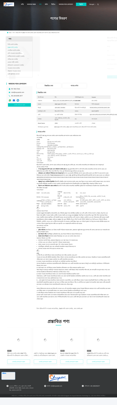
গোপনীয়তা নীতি (22, 395)
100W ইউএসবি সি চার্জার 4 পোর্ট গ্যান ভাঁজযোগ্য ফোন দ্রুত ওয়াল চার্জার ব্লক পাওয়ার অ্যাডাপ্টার (98, 355)
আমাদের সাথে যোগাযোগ (66, 4)
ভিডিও (53, 4)
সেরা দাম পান (83, 77)
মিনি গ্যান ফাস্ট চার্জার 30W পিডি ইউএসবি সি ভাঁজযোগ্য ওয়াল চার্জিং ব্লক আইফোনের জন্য (18, 355)
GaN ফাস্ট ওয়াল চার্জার (66, 308)
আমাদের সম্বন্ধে (31, 4)
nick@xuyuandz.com (17, 92)
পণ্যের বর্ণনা (74, 86)
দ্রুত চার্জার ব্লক (78, 308)
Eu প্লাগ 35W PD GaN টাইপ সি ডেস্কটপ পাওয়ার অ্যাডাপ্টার (69, 354)
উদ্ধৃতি (81, 4)
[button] (13, 344)
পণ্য (40, 4)
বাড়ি (22, 4)
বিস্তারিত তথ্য (49, 86)
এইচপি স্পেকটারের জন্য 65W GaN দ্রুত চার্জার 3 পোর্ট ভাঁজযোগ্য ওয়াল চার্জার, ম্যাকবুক (45, 355)
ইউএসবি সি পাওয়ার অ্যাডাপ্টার (49, 308)
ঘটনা (46, 4)
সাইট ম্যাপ (14, 395)
